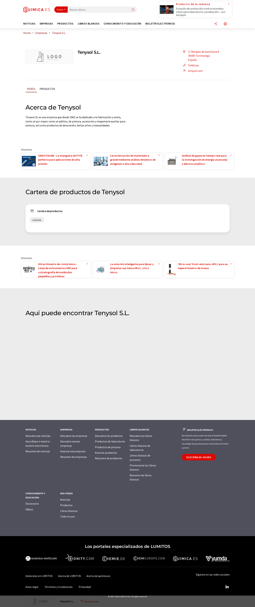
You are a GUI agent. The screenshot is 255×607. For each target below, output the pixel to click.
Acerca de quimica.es (98, 576)
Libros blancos (69, 511)
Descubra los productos (109, 436)
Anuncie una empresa (72, 451)
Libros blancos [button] (89, 23)
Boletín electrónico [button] (160, 23)
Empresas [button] (46, 23)
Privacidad (85, 587)
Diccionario (32, 503)
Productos (47, 89)
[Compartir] (215, 24)
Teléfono (190, 65)
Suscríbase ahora (198, 457)
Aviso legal (32, 587)
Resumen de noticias (38, 451)
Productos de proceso (108, 447)
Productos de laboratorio (110, 441)
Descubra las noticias (38, 436)
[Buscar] (133, 10)
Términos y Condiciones (58, 587)
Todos (60, 9)
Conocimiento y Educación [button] (122, 23)
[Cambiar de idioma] (225, 24)
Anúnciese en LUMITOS (39, 576)
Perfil (31, 89)
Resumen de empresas (73, 457)
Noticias (65, 499)
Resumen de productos (108, 458)
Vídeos (29, 509)
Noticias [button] (29, 23)
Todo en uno (67, 516)
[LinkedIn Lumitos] (227, 587)
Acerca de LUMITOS (69, 576)
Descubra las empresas (73, 436)
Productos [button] (65, 23)
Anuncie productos (106, 452)
